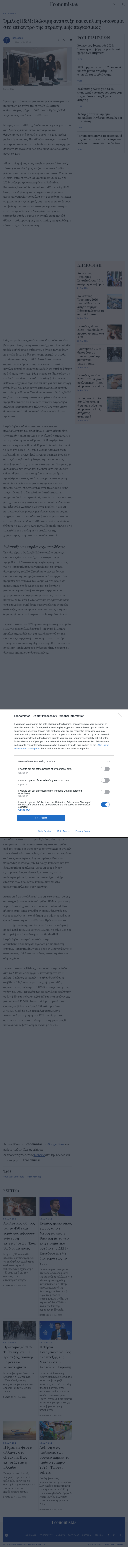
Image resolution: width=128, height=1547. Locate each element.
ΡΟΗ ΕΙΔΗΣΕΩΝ (93, 37)
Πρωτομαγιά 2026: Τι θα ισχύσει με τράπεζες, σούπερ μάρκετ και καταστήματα (18, 1357)
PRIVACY (121, 1544)
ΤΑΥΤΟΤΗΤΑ (109, 1544)
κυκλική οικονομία (14, 1176)
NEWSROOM (17, 38)
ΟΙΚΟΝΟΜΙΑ (31, 1535)
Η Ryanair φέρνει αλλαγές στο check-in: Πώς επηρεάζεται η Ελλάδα (17, 1457)
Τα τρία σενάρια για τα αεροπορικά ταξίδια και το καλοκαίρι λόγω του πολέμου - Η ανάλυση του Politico (99, 139)
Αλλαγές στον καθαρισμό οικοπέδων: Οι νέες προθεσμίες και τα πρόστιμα (99, 118)
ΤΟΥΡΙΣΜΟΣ (73, 1535)
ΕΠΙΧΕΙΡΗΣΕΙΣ (9, 13)
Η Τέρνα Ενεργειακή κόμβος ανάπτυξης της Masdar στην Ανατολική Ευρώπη (56, 1357)
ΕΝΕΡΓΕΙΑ (87, 1535)
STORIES (98, 1535)
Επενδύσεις (35, 1176)
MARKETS (60, 1535)
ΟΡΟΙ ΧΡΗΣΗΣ (94, 1544)
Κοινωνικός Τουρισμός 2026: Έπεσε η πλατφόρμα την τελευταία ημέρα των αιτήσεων (99, 49)
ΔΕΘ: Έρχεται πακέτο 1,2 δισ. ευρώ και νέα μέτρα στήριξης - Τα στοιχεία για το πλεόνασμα (99, 71)
